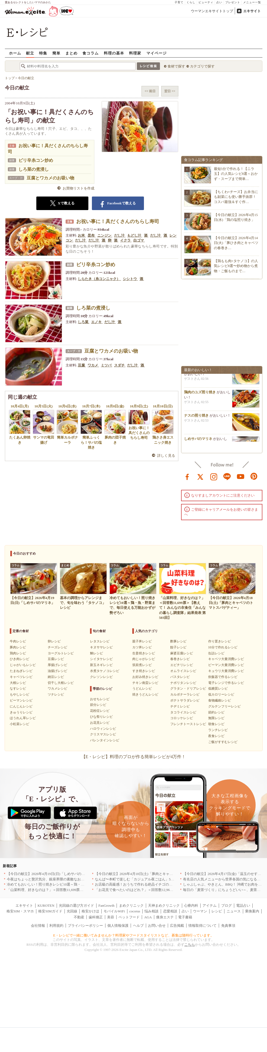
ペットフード (129, 917)
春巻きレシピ (180, 659)
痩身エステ (165, 917)
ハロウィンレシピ (103, 729)
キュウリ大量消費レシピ (226, 671)
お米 (82, 235)
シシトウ (130, 279)
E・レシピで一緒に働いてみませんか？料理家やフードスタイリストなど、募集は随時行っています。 (133, 935)
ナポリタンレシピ (183, 683)
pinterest (254, 476)
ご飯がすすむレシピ (222, 742)
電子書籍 (185, 917)
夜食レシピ (216, 736)
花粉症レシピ (100, 711)
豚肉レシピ (18, 647)
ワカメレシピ (57, 688)
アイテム (209, 905)
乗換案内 (252, 911)
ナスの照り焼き (196, 417)
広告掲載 (177, 926)
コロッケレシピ (181, 718)
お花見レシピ (100, 723)
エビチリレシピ (181, 665)
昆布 (91, 235)
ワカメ (93, 365)
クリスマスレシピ (103, 734)
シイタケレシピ (101, 659)
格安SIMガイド (50, 911)
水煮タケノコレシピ (104, 671)
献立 (30, 53)
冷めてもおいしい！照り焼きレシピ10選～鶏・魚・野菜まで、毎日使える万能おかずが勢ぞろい (82, 884)
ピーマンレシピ (21, 700)
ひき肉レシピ (19, 659)
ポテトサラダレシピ (185, 700)
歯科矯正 (96, 917)
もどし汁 (134, 235)
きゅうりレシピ (21, 712)
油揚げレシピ (57, 671)
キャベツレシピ (21, 677)
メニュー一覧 (252, 2)
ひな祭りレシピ (101, 717)
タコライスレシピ (183, 712)
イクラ (125, 240)
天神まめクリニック (164, 905)
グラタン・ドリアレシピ (188, 688)
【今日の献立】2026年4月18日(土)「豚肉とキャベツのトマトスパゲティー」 (155, 874)
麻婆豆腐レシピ (181, 653)
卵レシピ (54, 641)
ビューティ (205, 2)
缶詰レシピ (216, 653)
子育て (179, 2)
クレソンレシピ (101, 677)
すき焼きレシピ (143, 671)
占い (219, 2)
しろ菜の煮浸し (33, 169)
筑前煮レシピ (142, 665)
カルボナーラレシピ (185, 694)
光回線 (72, 911)
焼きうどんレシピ (145, 694)
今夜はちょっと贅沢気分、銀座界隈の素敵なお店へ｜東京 (52, 879)
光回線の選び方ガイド (76, 905)
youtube (241, 476)
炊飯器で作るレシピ (222, 677)
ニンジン (104, 235)
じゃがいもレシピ (23, 665)
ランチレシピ (218, 730)
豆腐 (82, 365)
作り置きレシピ (219, 641)
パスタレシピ (180, 677)
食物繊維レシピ (219, 700)
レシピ (216, 911)
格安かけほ (90, 911)
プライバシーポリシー (85, 926)
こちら (189, 944)
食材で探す (176, 66)
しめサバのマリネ (198, 441)
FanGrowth (106, 905)
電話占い (243, 905)
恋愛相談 (170, 911)
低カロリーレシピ (221, 694)
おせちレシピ (100, 699)
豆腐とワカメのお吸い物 (50, 178)
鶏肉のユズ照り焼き (200, 394)
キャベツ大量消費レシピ (226, 659)
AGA (148, 917)
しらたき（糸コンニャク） (99, 279)
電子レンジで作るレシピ (226, 683)
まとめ (71, 53)
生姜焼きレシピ (143, 653)
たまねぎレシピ (21, 671)
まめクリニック (131, 905)
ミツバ (106, 365)
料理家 (135, 53)
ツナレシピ (56, 694)
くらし (190, 2)
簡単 (56, 53)
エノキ (96, 322)
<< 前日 (150, 91)
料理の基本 (114, 53)
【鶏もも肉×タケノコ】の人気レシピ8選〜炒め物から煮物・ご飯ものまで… (236, 266)
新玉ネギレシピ (101, 665)
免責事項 (228, 926)
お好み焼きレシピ (145, 677)
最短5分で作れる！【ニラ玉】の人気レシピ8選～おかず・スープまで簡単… (236, 174)
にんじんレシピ (21, 706)
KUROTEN (45, 905)
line (227, 476)
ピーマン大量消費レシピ (226, 665)
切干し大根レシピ (61, 683)
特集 (43, 53)
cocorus (134, 911)
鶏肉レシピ (18, 653)
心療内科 (191, 905)
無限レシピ (216, 718)
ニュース (234, 911)
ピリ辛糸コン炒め (35, 160)
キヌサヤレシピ (101, 647)
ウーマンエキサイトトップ (212, 11)
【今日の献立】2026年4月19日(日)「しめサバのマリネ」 (51, 874)
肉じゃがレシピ (143, 659)
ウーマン (200, 911)
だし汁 (120, 235)
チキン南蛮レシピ (145, 683)
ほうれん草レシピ (23, 718)
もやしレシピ (19, 694)
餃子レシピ (178, 647)
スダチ (120, 365)
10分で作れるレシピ (222, 647)
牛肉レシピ (18, 641)
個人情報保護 (117, 926)
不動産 (79, 917)
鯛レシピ (96, 653)
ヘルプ (138, 926)
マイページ (156, 53)
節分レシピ (98, 705)
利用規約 (56, 926)
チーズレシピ (57, 647)
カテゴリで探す (202, 66)
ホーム (15, 53)
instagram (214, 476)
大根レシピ (18, 683)
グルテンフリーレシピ (224, 706)
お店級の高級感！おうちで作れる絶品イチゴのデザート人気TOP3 (146, 884)
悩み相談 (151, 911)
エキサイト (252, 11)
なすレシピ (18, 688)
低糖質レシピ (218, 688)
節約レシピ (216, 712)
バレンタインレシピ (104, 740)
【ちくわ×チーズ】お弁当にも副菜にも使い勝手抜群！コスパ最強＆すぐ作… (236, 197)
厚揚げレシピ (57, 665)
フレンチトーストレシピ (188, 724)
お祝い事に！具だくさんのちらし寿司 (117, 221)
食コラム (90, 53)
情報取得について (202, 926)
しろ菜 (83, 322)
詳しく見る (166, 455)
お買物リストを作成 (78, 188)
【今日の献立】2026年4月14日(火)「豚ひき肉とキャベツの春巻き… (236, 243)
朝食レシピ (216, 724)
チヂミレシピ (180, 706)
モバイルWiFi (114, 911)
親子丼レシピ (142, 641)
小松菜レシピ (19, 724)
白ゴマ (139, 240)
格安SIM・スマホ (20, 911)
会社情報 (38, 926)
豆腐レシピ (56, 659)
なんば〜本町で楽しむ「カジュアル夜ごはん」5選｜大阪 (140, 879)
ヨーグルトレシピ (61, 653)
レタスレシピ (100, 641)
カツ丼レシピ (142, 647)
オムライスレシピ (183, 671)
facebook (187, 476)
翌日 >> (169, 91)
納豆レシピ (56, 677)
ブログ (226, 905)
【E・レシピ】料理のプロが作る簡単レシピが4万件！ (133, 756)
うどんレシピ (142, 688)
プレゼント (232, 2)
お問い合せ (157, 926)
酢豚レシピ (178, 641)
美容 (110, 917)
